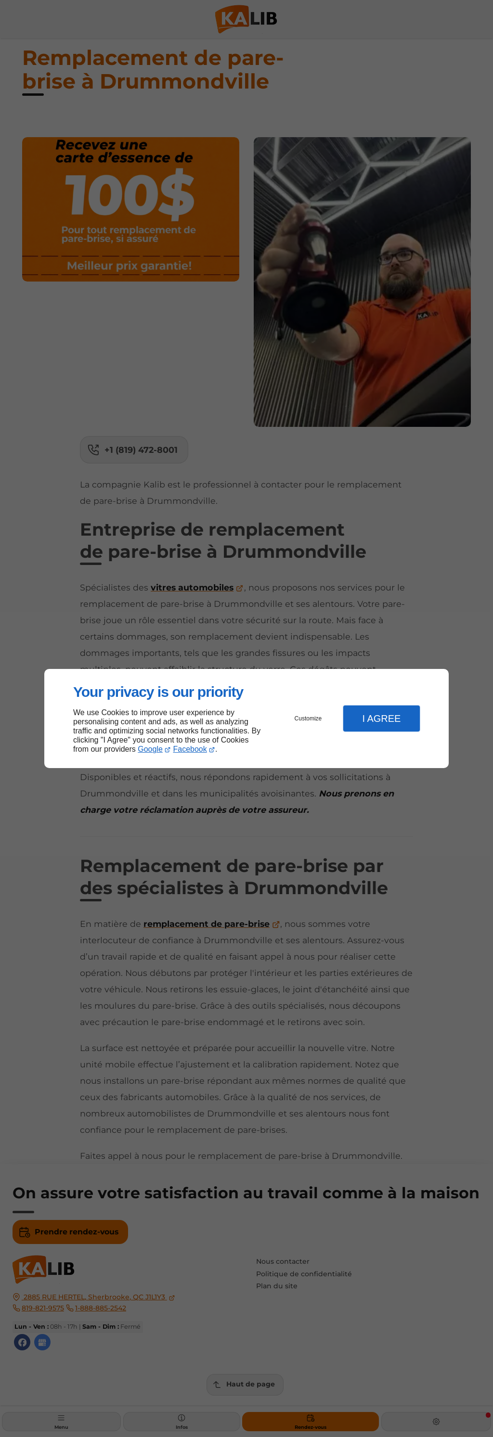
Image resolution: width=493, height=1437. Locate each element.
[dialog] (246, 719)
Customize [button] (308, 718)
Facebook (190, 749)
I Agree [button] (381, 718)
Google (150, 749)
